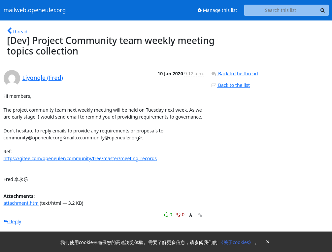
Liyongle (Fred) (42, 78)
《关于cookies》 (237, 242)
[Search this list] (280, 10)
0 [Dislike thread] (180, 214)
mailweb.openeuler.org (35, 10)
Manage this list (217, 10)
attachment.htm (21, 203)
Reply (12, 221)
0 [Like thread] (168, 214)
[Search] (323, 10)
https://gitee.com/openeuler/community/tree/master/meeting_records (80, 158)
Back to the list (230, 85)
